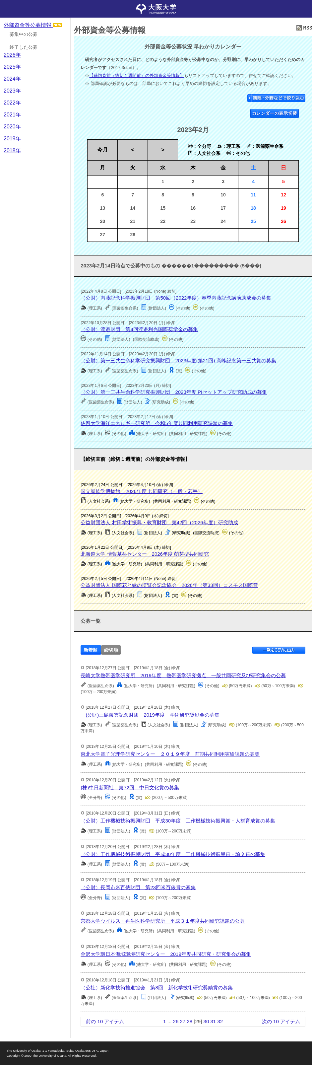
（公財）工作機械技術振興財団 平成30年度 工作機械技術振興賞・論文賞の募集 (173, 854)
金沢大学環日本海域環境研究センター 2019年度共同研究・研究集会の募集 (166, 954)
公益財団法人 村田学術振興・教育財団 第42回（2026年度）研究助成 (159, 522)
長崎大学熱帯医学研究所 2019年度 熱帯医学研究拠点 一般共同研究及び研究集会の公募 (183, 675)
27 (182, 1021)
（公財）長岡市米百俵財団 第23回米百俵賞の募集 (138, 887)
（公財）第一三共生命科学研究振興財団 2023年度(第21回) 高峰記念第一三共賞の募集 (178, 360)
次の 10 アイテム (281, 1021)
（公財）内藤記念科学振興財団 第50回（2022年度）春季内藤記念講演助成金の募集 (176, 298)
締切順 (111, 649)
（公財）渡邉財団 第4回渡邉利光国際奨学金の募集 (139, 329)
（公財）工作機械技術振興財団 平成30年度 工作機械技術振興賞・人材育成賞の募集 (178, 820)
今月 (102, 150)
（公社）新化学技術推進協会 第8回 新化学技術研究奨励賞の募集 (156, 987)
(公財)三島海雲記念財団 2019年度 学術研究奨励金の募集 (150, 715)
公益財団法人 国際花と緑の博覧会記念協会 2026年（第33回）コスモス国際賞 (169, 585)
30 (206, 1021)
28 (189, 1021)
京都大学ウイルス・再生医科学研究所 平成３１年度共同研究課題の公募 (163, 921)
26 (176, 1021)
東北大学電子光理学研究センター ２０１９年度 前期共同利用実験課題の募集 (170, 754)
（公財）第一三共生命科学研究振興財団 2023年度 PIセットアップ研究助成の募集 (174, 392)
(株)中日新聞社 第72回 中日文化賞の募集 (130, 787)
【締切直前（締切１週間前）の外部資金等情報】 (136, 75)
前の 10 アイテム (105, 1021)
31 (213, 1021)
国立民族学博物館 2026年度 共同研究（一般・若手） (142, 491)
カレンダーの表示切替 (274, 113)
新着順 (90, 649)
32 (220, 1021)
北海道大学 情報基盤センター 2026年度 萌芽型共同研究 (145, 554)
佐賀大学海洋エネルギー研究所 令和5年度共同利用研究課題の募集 (156, 423)
